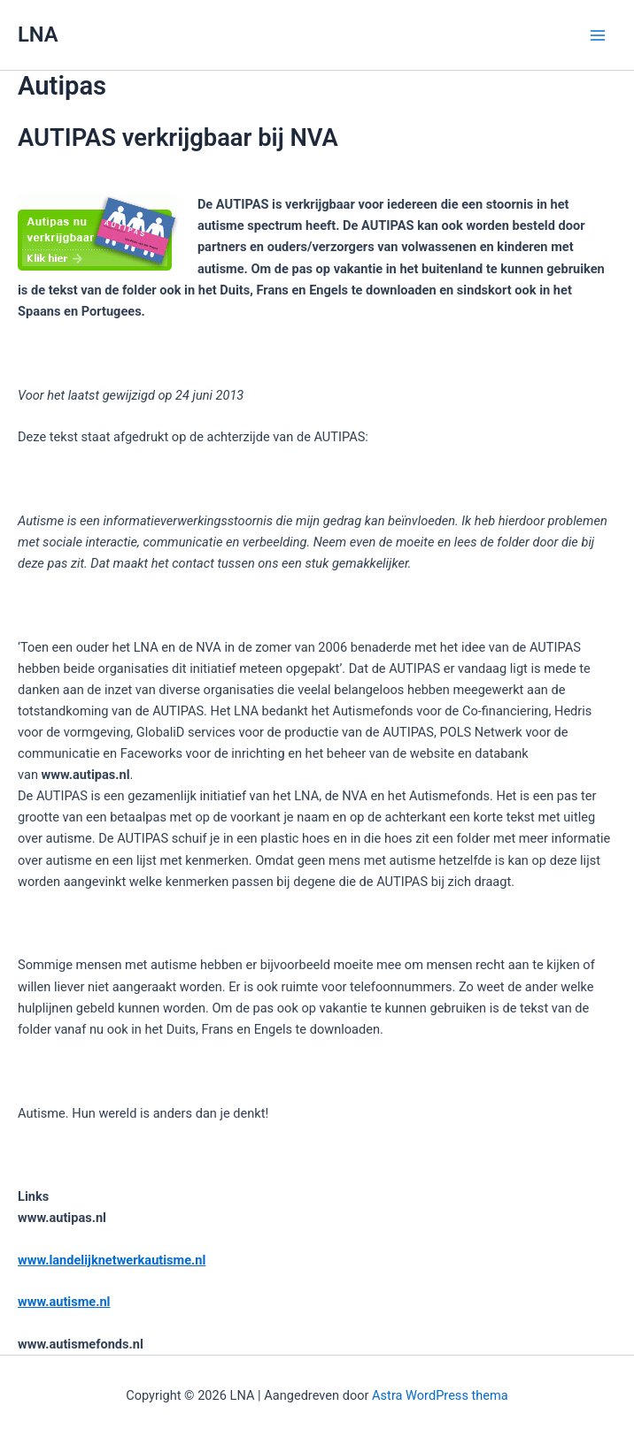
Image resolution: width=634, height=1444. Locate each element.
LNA (38, 34)
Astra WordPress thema (440, 1395)
